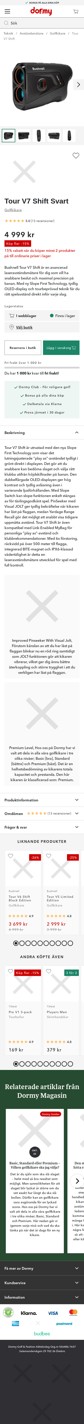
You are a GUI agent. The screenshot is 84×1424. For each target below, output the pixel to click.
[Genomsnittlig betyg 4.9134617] (18, 916)
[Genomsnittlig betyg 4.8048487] (56, 1042)
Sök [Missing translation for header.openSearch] (10, 23)
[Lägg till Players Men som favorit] (48, 971)
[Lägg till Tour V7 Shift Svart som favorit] (76, 155)
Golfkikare (57, 33)
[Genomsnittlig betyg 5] (14, 221)
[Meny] (7, 11)
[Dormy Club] (62, 11)
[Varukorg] (75, 11)
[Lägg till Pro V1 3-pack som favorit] (10, 971)
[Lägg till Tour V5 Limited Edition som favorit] (48, 856)
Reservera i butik (23, 347)
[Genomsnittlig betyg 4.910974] (18, 1042)
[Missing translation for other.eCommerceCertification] (8, 1312)
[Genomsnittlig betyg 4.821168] (56, 916)
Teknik (8, 33)
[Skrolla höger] (78, 84)
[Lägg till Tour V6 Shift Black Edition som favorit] (10, 856)
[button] (21, 942)
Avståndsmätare (31, 33)
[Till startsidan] (41, 11)
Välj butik (20, 327)
